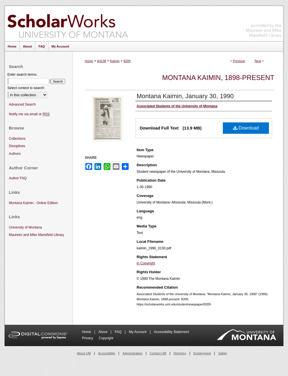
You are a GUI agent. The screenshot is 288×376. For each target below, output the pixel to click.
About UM (84, 353)
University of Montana (25, 227)
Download (246, 128)
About (103, 332)
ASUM (101, 61)
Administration (133, 353)
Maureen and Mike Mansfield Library (263, 22)
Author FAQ (18, 178)
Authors (14, 154)
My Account (138, 332)
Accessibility (106, 353)
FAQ (118, 332)
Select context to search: (26, 88)
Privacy (88, 338)
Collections (17, 139)
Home (89, 61)
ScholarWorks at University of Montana (67, 23)
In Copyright (146, 263)
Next (258, 61)
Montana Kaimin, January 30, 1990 (185, 96)
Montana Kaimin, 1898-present (218, 77)
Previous (239, 61)
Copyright (106, 338)
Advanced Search (22, 104)
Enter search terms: (22, 75)
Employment (202, 353)
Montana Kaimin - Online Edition (33, 203)
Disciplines (17, 146)
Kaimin (115, 61)
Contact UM (158, 353)
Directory (180, 353)
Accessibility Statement (171, 332)
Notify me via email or (29, 114)
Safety (222, 353)
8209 (127, 61)
